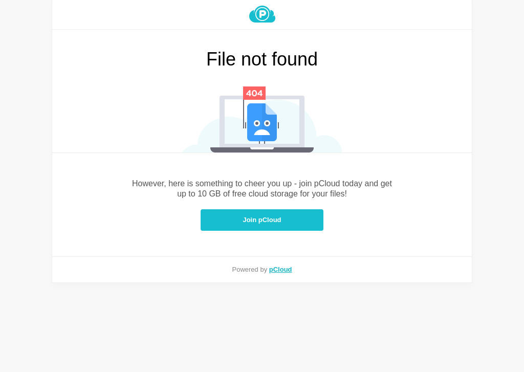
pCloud (280, 269)
